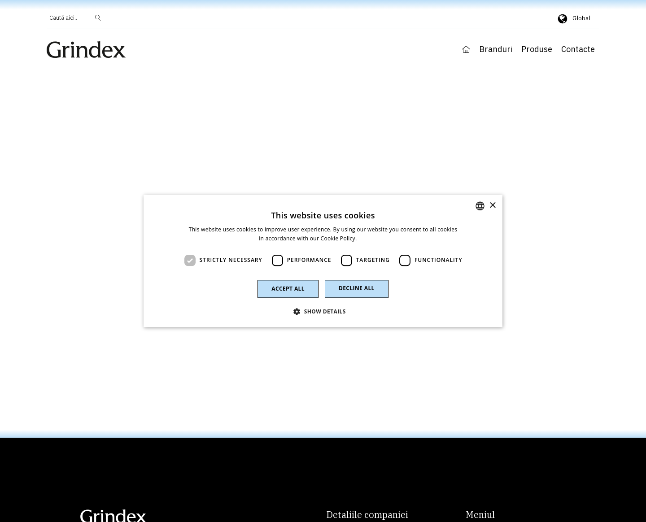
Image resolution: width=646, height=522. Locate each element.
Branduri (495, 49)
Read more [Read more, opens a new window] (372, 239)
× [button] (492, 205)
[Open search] (75, 18)
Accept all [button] (288, 288)
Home (466, 49)
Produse (536, 49)
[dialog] (323, 261)
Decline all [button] (357, 288)
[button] (323, 311)
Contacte (578, 49)
